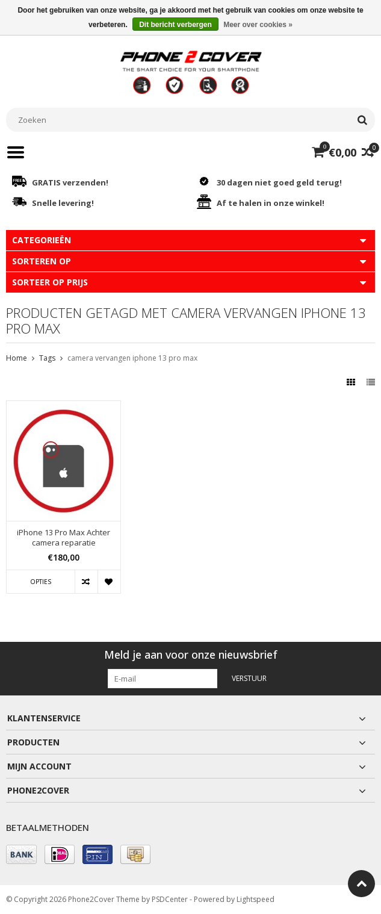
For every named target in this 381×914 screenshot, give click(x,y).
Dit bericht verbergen (175, 24)
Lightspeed (255, 899)
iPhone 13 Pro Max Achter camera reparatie (63, 537)
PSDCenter (170, 899)
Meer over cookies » (258, 24)
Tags (47, 358)
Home (16, 358)
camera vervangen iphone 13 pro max (132, 358)
